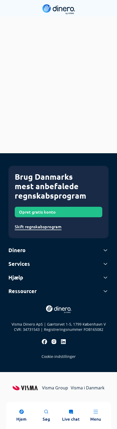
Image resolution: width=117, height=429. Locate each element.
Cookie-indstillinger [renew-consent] (59, 356)
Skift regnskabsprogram (38, 226)
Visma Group (55, 388)
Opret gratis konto (37, 212)
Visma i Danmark (87, 388)
